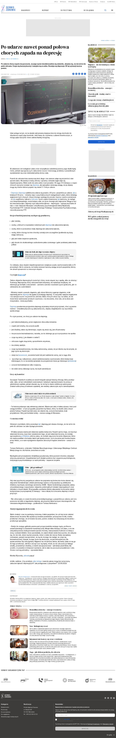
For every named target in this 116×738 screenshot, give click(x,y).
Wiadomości (25, 10)
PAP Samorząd (83, 1)
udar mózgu (37, 561)
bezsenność (22, 355)
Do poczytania (66, 10)
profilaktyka (25, 436)
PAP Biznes (63, 1)
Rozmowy (45, 10)
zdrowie (35, 199)
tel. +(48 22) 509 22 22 (31, 714)
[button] (112, 10)
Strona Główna (105, 40)
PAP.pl (56, 1)
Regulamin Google (93, 137)
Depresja (14, 193)
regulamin (99, 125)
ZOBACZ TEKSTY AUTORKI (70, 586)
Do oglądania (89, 10)
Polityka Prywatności (101, 135)
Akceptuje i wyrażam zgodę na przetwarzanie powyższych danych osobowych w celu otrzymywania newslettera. (102, 127)
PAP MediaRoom (72, 1)
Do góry (111, 735)
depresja (36, 185)
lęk (74, 193)
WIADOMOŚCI (92, 176)
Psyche (113, 40)
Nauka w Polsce (93, 1)
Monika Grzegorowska (12, 58)
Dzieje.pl (102, 1)
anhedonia (72, 361)
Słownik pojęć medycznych (9, 716)
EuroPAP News (111, 1)
